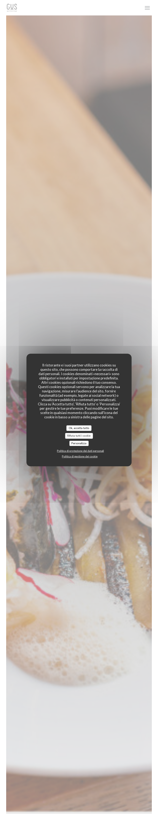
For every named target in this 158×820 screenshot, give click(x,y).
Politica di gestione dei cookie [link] (80, 456)
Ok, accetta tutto (79, 428)
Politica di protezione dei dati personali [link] (80, 451)
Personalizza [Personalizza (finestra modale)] (78, 443)
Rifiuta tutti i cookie (79, 435)
